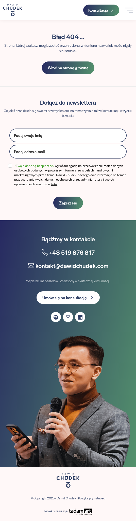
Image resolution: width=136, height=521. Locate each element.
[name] (68, 135)
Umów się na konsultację (68, 298)
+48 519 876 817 (68, 252)
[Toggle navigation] (129, 10)
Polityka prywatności (91, 498)
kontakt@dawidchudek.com (68, 265)
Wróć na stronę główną (68, 68)
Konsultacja (101, 10)
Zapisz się (68, 203)
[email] (68, 152)
